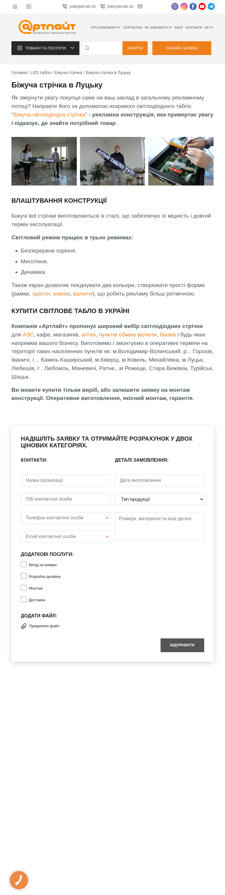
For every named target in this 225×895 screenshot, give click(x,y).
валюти (82, 294)
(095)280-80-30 (117, 6)
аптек (88, 334)
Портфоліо (132, 27)
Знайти (135, 48)
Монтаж (35, 588)
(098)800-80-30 (79, 6)
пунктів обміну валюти (128, 334)
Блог (179, 27)
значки (61, 294)
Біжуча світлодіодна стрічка (49, 114)
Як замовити (159, 27)
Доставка (37, 600)
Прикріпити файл (40, 626)
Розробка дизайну (45, 576)
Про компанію (106, 27)
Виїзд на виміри (43, 565)
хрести (41, 294)
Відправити (182, 645)
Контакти (193, 27)
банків (169, 334)
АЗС (28, 334)
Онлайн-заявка (182, 48)
